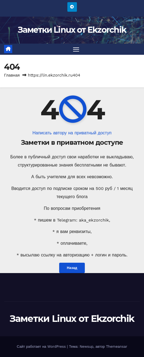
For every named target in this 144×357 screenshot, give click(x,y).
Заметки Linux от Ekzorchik (72, 30)
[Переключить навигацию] (76, 49)
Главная (12, 75)
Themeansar (116, 346)
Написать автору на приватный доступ (72, 132)
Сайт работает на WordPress (42, 346)
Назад (72, 268)
